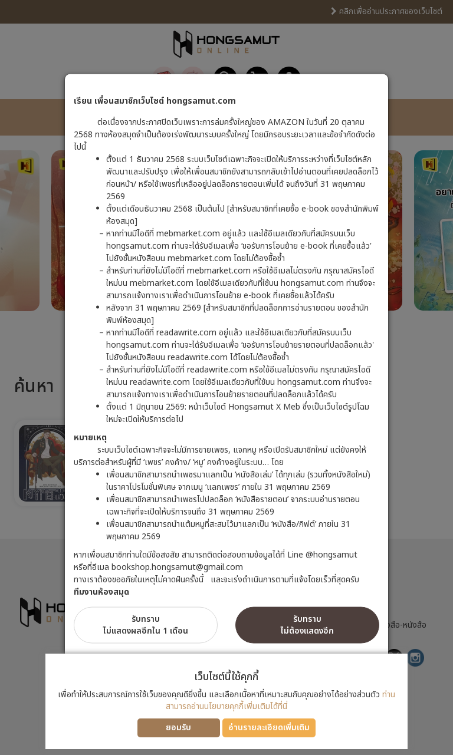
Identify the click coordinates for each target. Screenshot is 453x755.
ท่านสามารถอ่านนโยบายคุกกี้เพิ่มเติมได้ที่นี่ (280, 700)
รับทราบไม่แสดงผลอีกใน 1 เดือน (145, 625)
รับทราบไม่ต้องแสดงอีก (307, 625)
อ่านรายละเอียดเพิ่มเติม (269, 727)
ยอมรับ (178, 727)
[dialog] (226, 377)
